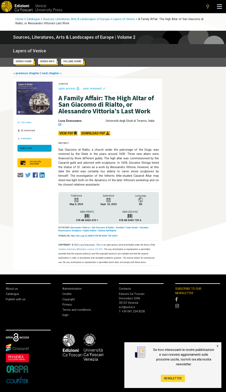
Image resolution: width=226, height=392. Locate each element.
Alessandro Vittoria (80, 227)
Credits (67, 294)
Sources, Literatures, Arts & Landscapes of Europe (76, 19)
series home (24, 61)
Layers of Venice (124, 19)
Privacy (67, 304)
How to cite (26, 148)
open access (69, 88)
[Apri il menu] (219, 6)
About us (12, 288)
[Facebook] (197, 299)
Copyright (68, 299)
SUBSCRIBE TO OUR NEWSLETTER (188, 291)
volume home (72, 61)
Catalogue (33, 19)
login (65, 315)
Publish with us (15, 299)
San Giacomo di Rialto (103, 227)
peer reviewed (94, 88)
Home (19, 19)
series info (47, 61)
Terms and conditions (76, 310)
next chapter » (52, 73)
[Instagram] (197, 306)
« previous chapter (26, 73)
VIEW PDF (68, 133)
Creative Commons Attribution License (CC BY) (80, 249)
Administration (72, 288)
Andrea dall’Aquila (107, 231)
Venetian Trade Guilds (127, 227)
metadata (25, 138)
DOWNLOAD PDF (95, 133)
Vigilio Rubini (89, 231)
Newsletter (173, 378)
